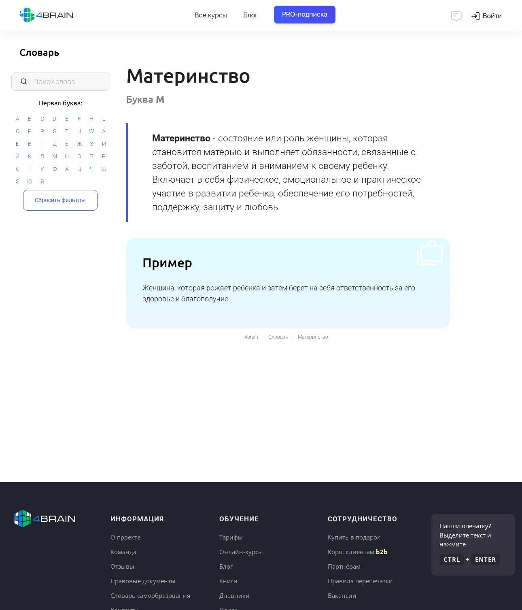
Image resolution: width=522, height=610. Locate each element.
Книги (228, 581)
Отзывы (122, 566)
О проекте (125, 537)
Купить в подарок (354, 537)
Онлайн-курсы (241, 552)
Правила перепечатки (360, 581)
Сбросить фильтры (60, 200)
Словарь (39, 52)
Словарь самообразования (150, 595)
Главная (60, 15)
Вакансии (342, 595)
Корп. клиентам (358, 552)
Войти (492, 16)
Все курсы (211, 15)
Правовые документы (143, 581)
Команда (123, 552)
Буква (145, 99)
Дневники (234, 595)
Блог (250, 15)
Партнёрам (344, 566)
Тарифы (231, 537)
